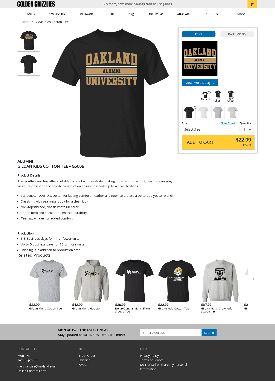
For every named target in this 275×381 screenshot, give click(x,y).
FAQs (82, 365)
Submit (209, 332)
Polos (111, 14)
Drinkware (86, 14)
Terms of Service (151, 360)
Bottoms (211, 14)
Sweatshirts (57, 14)
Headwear (156, 14)
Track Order (87, 356)
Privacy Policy (149, 356)
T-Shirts (29, 14)
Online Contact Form (31, 371)
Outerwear (184, 14)
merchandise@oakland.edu (36, 366)
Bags (131, 14)
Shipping (84, 360)
